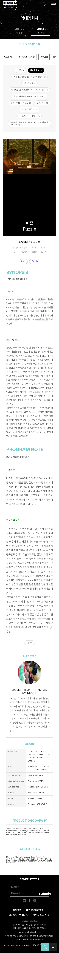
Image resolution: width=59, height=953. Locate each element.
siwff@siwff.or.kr (33, 932)
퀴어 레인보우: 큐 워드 (21, 103)
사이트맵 (53, 4)
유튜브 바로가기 (34, 900)
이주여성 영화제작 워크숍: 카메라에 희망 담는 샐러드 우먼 (29, 123)
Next (53, 157)
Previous (5, 157)
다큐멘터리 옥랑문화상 (30, 116)
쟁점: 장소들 (29, 83)
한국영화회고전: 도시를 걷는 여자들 (29, 96)
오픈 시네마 (42, 103)
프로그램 (44, 57)
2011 (40, 30)
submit (44, 894)
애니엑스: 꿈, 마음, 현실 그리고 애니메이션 (29, 90)
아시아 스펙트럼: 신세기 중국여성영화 (30, 77)
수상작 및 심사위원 (27, 57)
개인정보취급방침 (35, 910)
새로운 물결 (36, 70)
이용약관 (17, 910)
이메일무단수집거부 (18, 914)
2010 (18, 30)
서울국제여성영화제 (10, 4)
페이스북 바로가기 (29, 900)
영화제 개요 (8, 57)
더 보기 (29, 642)
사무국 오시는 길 (41, 914)
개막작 (20, 70)
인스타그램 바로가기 (24, 900)
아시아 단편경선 (29, 109)
